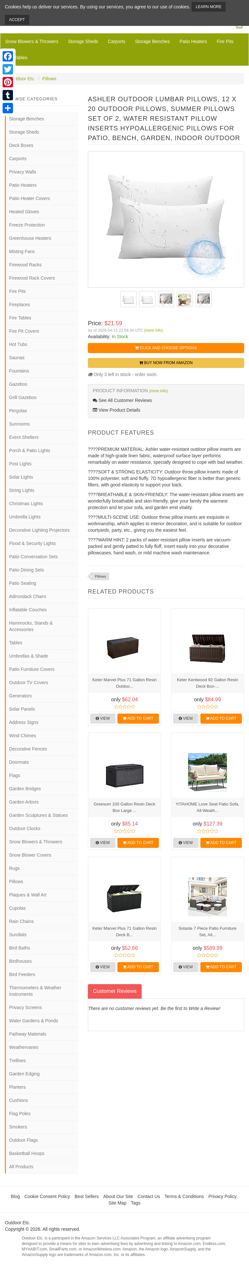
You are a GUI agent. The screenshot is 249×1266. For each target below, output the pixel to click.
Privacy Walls (22, 171)
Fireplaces (19, 304)
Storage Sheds (83, 41)
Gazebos (18, 384)
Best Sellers (87, 1196)
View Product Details (116, 410)
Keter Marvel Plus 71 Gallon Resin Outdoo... (124, 683)
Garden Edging (24, 1073)
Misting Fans (22, 251)
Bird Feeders (22, 974)
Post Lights (20, 463)
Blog (15, 1196)
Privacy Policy (222, 1196)
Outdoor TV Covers (28, 682)
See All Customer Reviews (122, 400)
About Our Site (118, 1196)
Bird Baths (19, 947)
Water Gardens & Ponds (33, 1020)
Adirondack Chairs (27, 596)
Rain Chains (21, 921)
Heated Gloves (24, 211)
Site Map (117, 1202)
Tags (136, 1202)
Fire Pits (225, 41)
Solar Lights (21, 477)
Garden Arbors (24, 802)
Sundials (18, 934)
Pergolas (18, 410)
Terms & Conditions (184, 1196)
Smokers (18, 1126)
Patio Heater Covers (29, 198)
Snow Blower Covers (30, 855)
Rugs (14, 868)
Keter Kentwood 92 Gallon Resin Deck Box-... (207, 683)
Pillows (49, 78)
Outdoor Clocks (24, 828)
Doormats (19, 762)
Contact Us (148, 1196)
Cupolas (17, 908)
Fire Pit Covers (24, 331)
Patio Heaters (193, 41)
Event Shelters (24, 437)
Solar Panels (22, 709)
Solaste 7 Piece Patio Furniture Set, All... (207, 931)
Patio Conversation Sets (33, 556)
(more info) (153, 330)
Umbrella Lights (25, 516)
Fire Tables (16, 57)
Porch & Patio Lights (29, 450)
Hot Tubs (18, 344)
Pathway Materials (27, 1034)
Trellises (17, 1060)
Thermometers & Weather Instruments (35, 991)
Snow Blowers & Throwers (31, 41)
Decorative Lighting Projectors (39, 530)
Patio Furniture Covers (31, 669)
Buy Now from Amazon (166, 363)
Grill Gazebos (23, 397)
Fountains (19, 370)
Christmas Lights (26, 503)
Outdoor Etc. (22, 78)
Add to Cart (138, 718)
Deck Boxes (21, 145)
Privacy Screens (25, 1007)
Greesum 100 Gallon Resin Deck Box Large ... (124, 807)
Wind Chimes (22, 735)
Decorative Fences (28, 748)
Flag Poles (19, 1113)
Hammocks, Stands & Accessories (31, 626)
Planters (17, 1087)
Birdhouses (20, 961)
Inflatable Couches (28, 609)
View (103, 718)
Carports (116, 41)
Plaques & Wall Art (27, 894)
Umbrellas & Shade (28, 656)
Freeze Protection (27, 225)
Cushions (18, 1100)
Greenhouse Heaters (30, 238)
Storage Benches (152, 41)
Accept (17, 19)
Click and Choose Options (166, 348)
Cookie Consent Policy (47, 1196)
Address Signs (23, 722)
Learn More (208, 7)
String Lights (21, 490)
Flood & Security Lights (32, 543)
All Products (21, 1166)
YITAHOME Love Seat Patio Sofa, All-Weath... (207, 807)
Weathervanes (23, 1047)
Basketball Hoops (26, 1153)
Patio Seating (22, 583)
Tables (15, 642)
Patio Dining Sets (26, 569)
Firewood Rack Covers (32, 278)
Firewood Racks (25, 264)
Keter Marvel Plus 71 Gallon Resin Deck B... (124, 931)
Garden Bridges (25, 788)
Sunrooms (19, 424)
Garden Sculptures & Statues (38, 815)
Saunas (16, 357)
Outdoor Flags (23, 1140)
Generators (20, 695)
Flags (14, 775)
